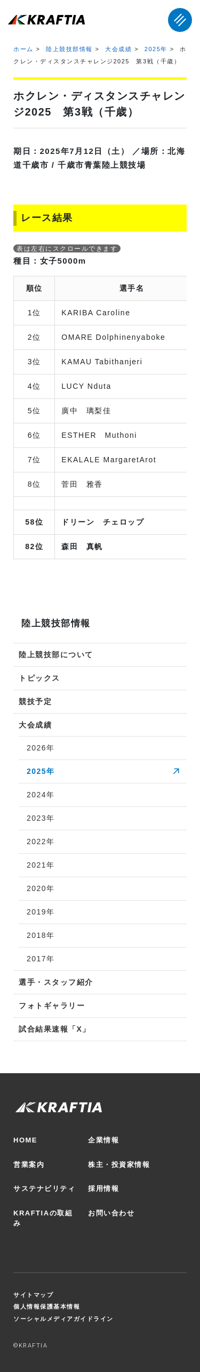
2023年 (41, 818)
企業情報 (103, 1140)
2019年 (41, 912)
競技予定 (35, 701)
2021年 (41, 865)
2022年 (41, 841)
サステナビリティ (44, 1189)
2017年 (41, 958)
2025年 (156, 49)
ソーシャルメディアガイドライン (63, 1319)
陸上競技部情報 (69, 49)
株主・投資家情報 (119, 1165)
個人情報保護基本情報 (46, 1306)
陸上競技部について (56, 654)
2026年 (41, 748)
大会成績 (118, 49)
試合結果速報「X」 (55, 1029)
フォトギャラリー (52, 1005)
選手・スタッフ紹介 (56, 982)
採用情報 (103, 1189)
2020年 (41, 888)
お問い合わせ (111, 1213)
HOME (25, 1140)
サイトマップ (33, 1295)
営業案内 (28, 1165)
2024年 (41, 794)
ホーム (23, 49)
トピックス (39, 678)
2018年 (41, 935)
